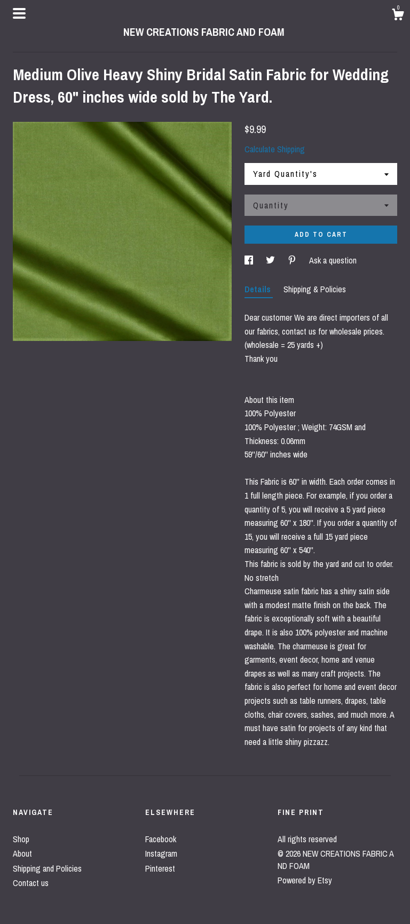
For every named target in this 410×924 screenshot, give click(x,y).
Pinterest (160, 868)
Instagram (161, 853)
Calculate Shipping (275, 149)
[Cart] (398, 16)
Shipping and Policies (47, 868)
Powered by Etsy (305, 880)
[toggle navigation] (19, 13)
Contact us (31, 883)
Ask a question (333, 260)
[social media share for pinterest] (293, 260)
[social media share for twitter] (271, 260)
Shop (21, 839)
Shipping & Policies (314, 289)
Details (259, 289)
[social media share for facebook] (250, 260)
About (22, 853)
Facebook (160, 839)
